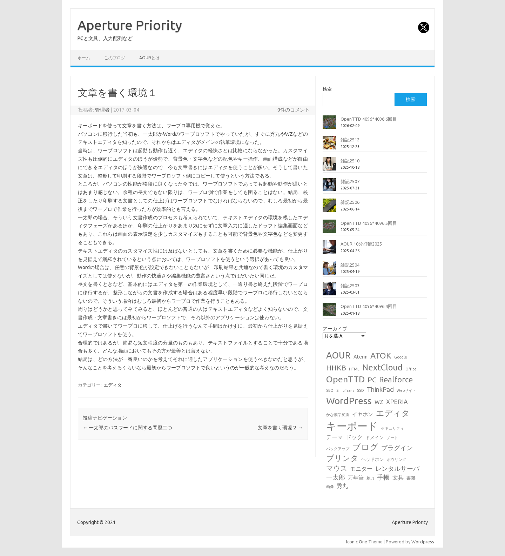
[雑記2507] (329, 187)
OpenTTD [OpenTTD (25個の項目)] (345, 379)
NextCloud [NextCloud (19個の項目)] (382, 367)
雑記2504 (350, 264)
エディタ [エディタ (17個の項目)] (393, 413)
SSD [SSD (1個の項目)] (360, 390)
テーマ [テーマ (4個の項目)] (334, 437)
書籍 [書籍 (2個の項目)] (411, 477)
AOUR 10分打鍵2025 (361, 243)
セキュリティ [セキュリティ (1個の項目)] (392, 428)
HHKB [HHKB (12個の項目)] (336, 367)
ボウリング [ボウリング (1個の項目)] (396, 459)
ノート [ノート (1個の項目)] (392, 438)
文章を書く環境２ (280, 427)
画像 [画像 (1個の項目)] (330, 486)
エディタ (112, 384)
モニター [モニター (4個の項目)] (361, 468)
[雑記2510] (329, 166)
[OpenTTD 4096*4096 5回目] (329, 229)
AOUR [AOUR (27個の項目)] (338, 355)
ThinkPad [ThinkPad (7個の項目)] (380, 389)
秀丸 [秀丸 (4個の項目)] (342, 486)
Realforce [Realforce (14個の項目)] (396, 379)
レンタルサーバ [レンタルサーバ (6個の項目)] (397, 468)
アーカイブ (335, 328)
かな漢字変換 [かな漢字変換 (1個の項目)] (337, 415)
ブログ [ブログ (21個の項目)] (365, 447)
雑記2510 (350, 160)
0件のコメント (293, 110)
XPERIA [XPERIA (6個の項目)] (397, 401)
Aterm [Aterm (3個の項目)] (361, 357)
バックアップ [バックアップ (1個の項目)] (337, 449)
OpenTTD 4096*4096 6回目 (369, 118)
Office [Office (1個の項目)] (411, 369)
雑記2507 (350, 181)
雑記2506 (350, 202)
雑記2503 (350, 285)
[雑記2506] (329, 208)
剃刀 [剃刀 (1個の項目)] (370, 478)
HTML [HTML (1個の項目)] (354, 369)
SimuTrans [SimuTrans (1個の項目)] (345, 390)
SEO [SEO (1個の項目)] (330, 390)
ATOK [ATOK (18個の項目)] (380, 355)
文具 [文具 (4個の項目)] (398, 477)
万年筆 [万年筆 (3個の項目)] (356, 478)
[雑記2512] (329, 145)
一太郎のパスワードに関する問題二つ (127, 427)
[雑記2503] (329, 291)
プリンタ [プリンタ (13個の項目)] (342, 458)
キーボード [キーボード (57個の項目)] (352, 426)
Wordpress (422, 541)
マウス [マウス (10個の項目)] (336, 468)
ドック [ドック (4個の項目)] (354, 437)
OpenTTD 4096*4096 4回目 (369, 306)
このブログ (114, 57)
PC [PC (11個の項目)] (372, 380)
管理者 (102, 110)
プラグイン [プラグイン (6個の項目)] (397, 447)
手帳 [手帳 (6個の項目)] (383, 477)
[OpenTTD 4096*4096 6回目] (329, 124)
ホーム (84, 57)
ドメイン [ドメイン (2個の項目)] (374, 437)
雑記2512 (350, 139)
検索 (327, 88)
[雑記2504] (329, 270)
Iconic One (356, 541)
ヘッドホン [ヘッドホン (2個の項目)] (372, 459)
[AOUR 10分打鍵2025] (329, 249)
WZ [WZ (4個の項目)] (379, 402)
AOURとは (149, 57)
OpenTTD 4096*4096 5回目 (369, 223)
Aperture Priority (130, 25)
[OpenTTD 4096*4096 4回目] (329, 312)
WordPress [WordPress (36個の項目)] (349, 400)
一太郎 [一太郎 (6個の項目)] (335, 477)
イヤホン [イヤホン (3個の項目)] (362, 414)
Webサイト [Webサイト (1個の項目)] (406, 390)
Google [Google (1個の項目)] (400, 357)
